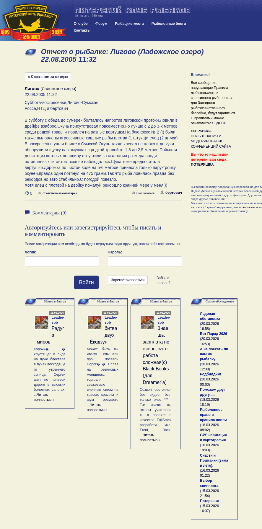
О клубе (81, 24)
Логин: (30, 252)
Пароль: (115, 252)
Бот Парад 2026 (213, 334)
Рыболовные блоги (169, 24)
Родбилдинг (210, 374)
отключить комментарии (57, 193)
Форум (101, 24)
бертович (171, 193)
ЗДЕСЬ (220, 123)
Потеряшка (209, 501)
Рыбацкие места (129, 24)
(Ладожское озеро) (51, 88)
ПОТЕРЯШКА (202, 164)
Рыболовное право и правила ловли (213, 415)
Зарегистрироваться (127, 280)
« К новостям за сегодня (48, 77)
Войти (86, 282)
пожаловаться (143, 193)
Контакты (82, 30)
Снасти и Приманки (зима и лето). (214, 460)
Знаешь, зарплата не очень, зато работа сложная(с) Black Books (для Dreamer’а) (156, 355)
